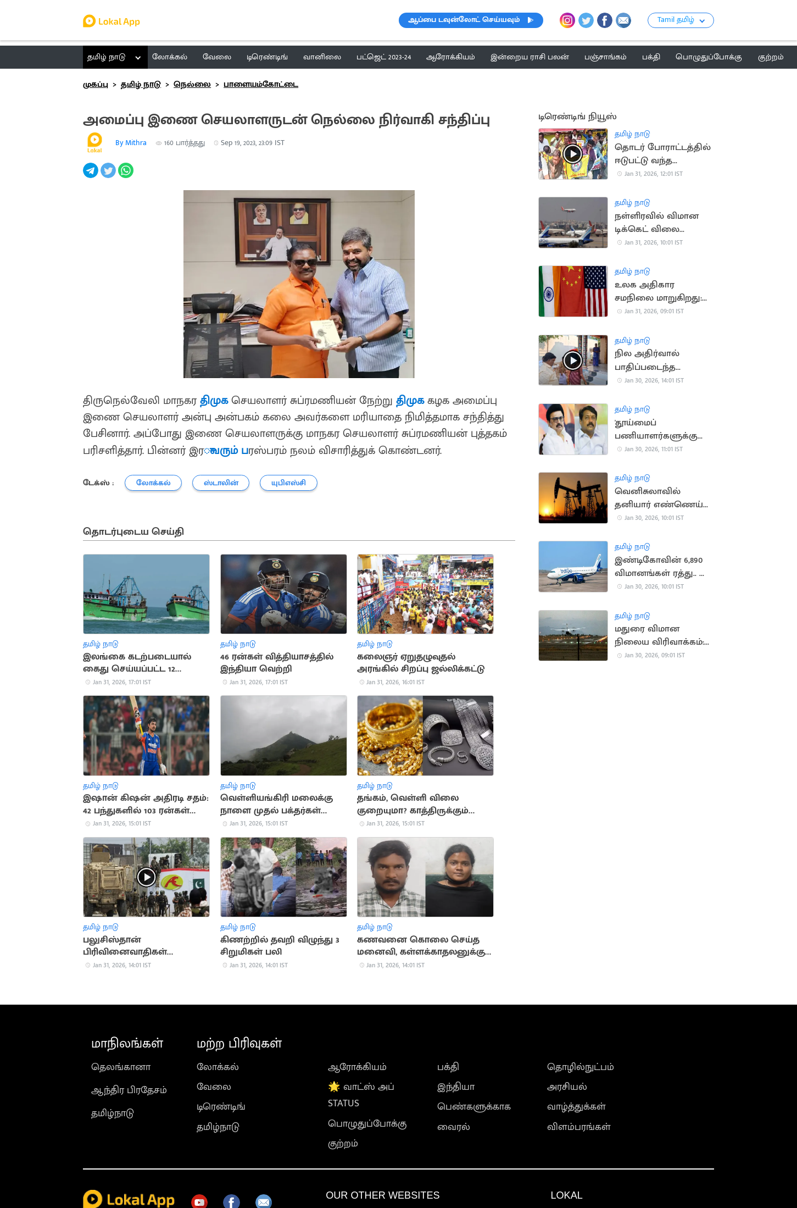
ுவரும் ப (226, 450)
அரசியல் (567, 1087)
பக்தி (448, 1067)
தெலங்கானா (121, 1067)
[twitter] (109, 176)
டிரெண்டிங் (221, 1107)
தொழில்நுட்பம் (580, 1067)
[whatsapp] (127, 176)
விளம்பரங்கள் (579, 1127)
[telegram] (92, 176)
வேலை (214, 1087)
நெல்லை (192, 84)
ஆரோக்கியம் (357, 1067)
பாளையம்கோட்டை (261, 84)
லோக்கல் (218, 1067)
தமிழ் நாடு (106, 57)
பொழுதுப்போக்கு (367, 1124)
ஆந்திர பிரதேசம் (129, 1090)
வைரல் (453, 1127)
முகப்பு (95, 84)
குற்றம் (343, 1143)
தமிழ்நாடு (112, 1113)
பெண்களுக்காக (474, 1107)
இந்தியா (456, 1087)
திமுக (214, 400)
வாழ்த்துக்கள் (576, 1107)
